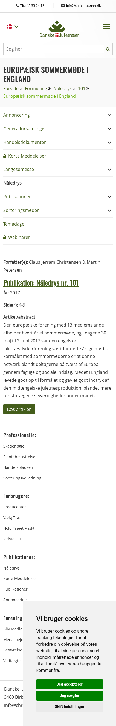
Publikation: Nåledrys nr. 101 (41, 282)
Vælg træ (11, 517)
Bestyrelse (12, 650)
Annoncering (16, 115)
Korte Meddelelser (24, 156)
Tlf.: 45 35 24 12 (35, 5)
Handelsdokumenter (24, 142)
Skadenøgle (13, 446)
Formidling (36, 88)
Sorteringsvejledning (22, 478)
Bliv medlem (14, 629)
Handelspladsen (18, 467)
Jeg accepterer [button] (69, 684)
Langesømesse (18, 169)
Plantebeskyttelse (19, 456)
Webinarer (16, 237)
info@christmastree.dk (81, 5)
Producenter (14, 506)
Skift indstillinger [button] (70, 706)
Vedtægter (12, 660)
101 (81, 88)
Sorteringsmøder (21, 210)
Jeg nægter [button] (69, 695)
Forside (11, 88)
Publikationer (17, 197)
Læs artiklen (19, 409)
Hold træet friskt (18, 528)
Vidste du (12, 538)
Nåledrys (62, 88)
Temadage (13, 224)
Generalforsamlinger (24, 129)
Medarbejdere (16, 639)
